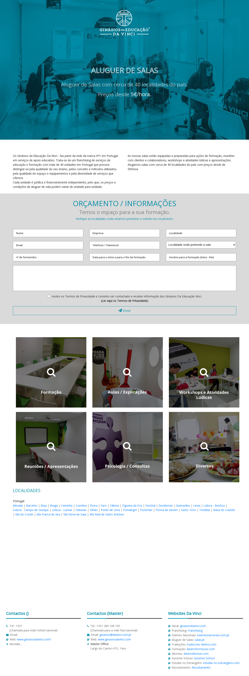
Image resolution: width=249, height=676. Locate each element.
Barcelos (31, 505)
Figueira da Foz (132, 505)
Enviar (124, 310)
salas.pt (200, 640)
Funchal (150, 505)
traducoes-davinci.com (201, 644)
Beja (44, 505)
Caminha (66, 505)
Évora (93, 505)
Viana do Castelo (224, 510)
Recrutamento (201, 667)
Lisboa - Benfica (214, 505)
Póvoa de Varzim (167, 510)
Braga (54, 505)
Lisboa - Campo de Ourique (31, 510)
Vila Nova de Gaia (74, 514)
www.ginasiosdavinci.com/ (34, 639)
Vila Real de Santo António (107, 514)
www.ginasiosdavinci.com (114, 639)
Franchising (195, 630)
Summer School (204, 658)
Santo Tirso (188, 510)
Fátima (114, 505)
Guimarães (183, 505)
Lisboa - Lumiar (62, 510)
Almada (18, 505)
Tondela (204, 510)
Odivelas (81, 510)
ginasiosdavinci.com (193, 626)
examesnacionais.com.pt (213, 635)
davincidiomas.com (196, 654)
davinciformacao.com (201, 649)
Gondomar (166, 505)
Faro (104, 505)
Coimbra (81, 505)
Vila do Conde (24, 514)
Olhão (94, 510)
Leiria (196, 505)
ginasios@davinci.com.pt (115, 635)
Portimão (146, 510)
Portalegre (130, 510)
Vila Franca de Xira (48, 514)
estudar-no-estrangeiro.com (221, 663)
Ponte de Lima (110, 510)
